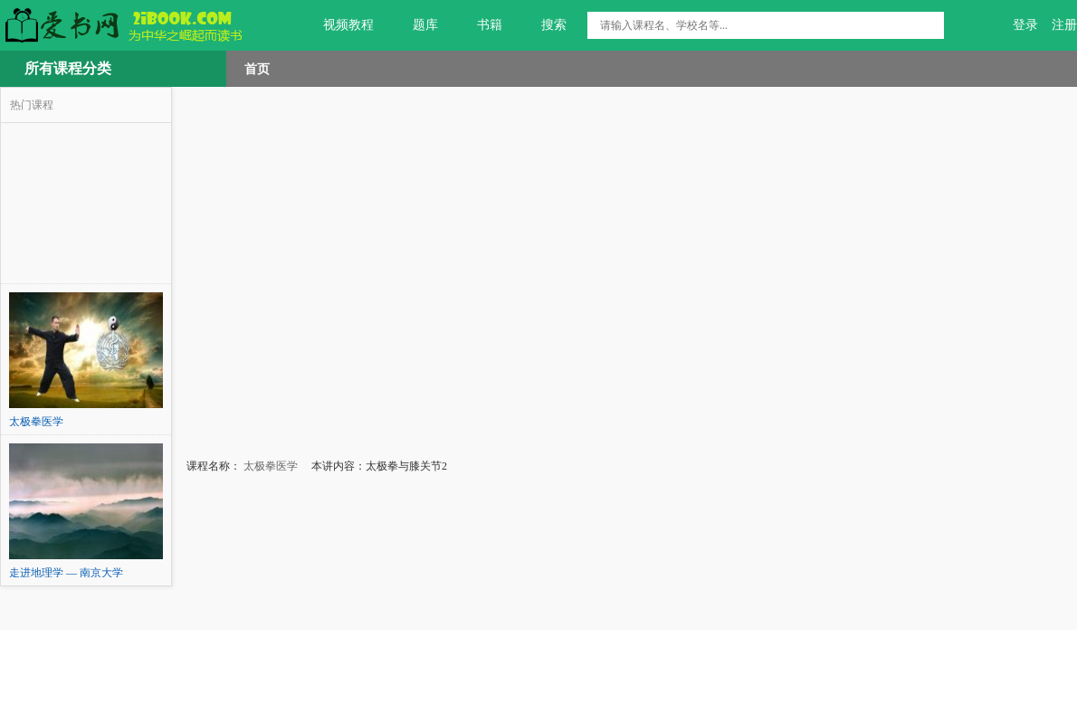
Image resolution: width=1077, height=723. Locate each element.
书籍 (479, 25)
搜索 (543, 25)
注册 (1064, 25)
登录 (1025, 25)
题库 (415, 25)
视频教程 (338, 25)
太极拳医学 (269, 466)
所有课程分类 (67, 68)
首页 (257, 69)
